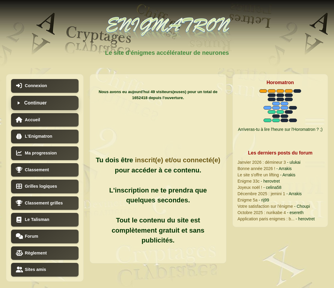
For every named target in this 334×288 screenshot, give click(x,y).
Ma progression (36, 153)
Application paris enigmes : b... (266, 218)
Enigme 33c (249, 181)
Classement (32, 170)
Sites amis (31, 269)
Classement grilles (39, 203)
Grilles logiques (36, 186)
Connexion (31, 86)
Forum (27, 236)
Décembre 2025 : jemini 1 (261, 193)
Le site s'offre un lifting (258, 174)
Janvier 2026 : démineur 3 (262, 162)
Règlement (31, 253)
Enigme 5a (248, 200)
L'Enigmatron (34, 137)
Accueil (28, 120)
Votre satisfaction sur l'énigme (265, 206)
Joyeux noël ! (250, 187)
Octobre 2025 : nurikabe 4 (262, 212)
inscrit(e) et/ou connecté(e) (177, 160)
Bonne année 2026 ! (256, 168)
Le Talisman (32, 220)
